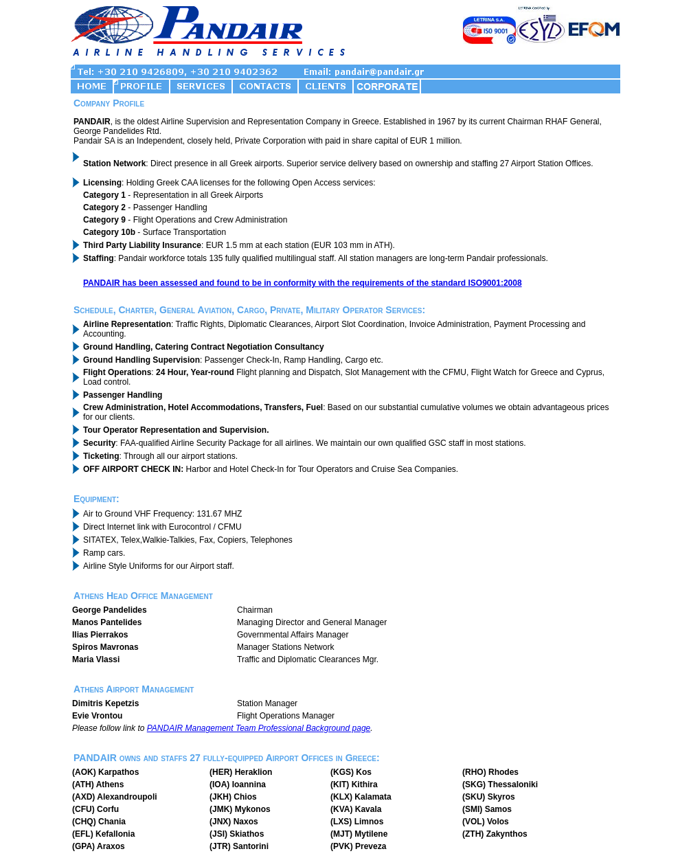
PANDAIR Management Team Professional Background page (259, 728)
